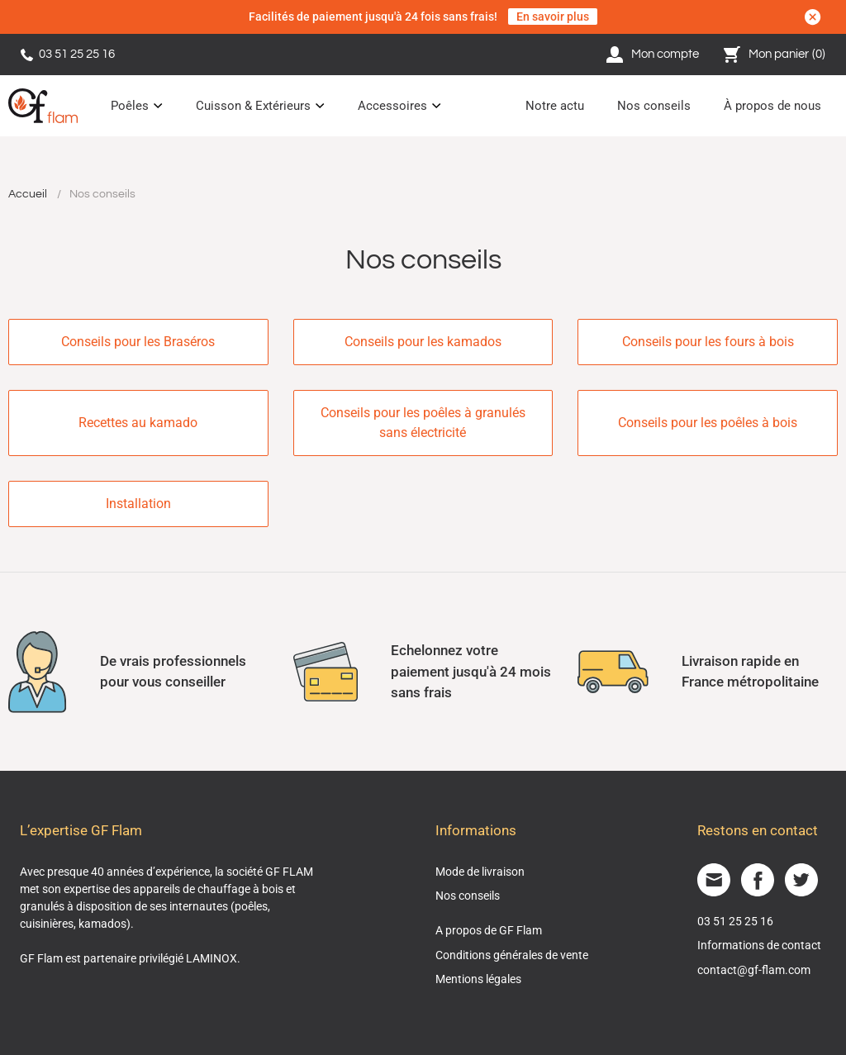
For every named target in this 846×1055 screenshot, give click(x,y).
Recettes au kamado (137, 422)
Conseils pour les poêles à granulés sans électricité (423, 422)
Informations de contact (759, 945)
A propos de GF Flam (488, 930)
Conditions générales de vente (511, 955)
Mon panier (775, 54)
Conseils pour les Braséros (138, 341)
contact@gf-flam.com (753, 970)
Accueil (27, 194)
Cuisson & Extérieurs (253, 105)
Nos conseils (654, 105)
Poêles (130, 105)
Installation (138, 503)
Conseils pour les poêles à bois (707, 422)
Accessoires (392, 105)
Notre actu (554, 105)
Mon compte (652, 54)
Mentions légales (478, 979)
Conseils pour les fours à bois (708, 341)
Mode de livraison (480, 871)
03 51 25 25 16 (68, 54)
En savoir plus (552, 16)
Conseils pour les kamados (423, 341)
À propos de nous (772, 105)
